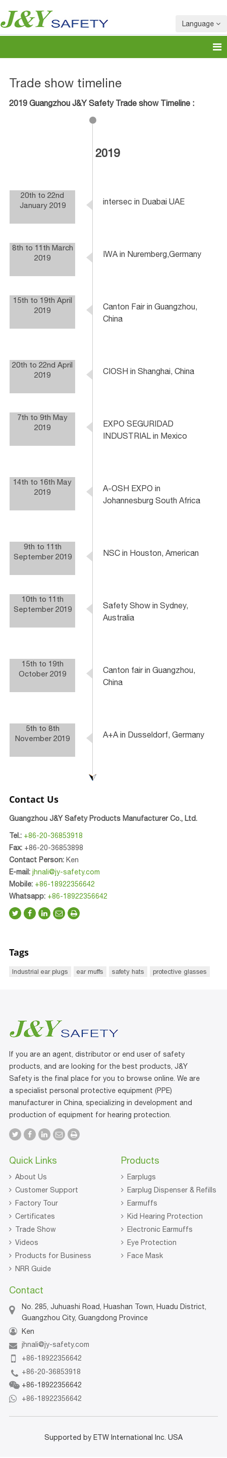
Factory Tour (36, 1203)
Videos (26, 1242)
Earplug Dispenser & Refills (171, 1189)
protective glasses (180, 971)
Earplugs (141, 1176)
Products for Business (53, 1255)
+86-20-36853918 (53, 835)
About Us (31, 1176)
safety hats (128, 971)
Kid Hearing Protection (165, 1216)
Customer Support (46, 1189)
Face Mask (145, 1255)
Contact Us (34, 799)
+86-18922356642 (65, 884)
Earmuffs (142, 1203)
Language (201, 24)
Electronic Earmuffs (160, 1229)
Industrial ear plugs (40, 971)
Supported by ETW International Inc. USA (113, 1437)
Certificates (35, 1216)
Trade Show (35, 1229)
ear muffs (90, 971)
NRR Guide (33, 1268)
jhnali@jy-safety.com (66, 872)
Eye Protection (152, 1242)
